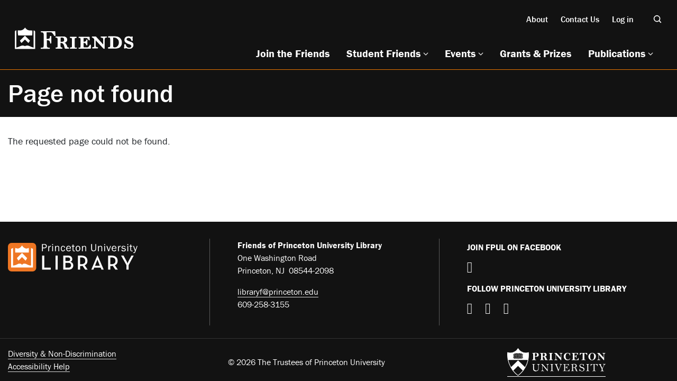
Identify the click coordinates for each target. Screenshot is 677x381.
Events (460, 53)
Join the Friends (293, 53)
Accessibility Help (39, 366)
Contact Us (580, 19)
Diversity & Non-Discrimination (62, 353)
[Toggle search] (657, 19)
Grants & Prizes (535, 53)
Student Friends (383, 53)
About (537, 19)
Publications (616, 53)
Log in (623, 19)
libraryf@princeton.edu (277, 291)
